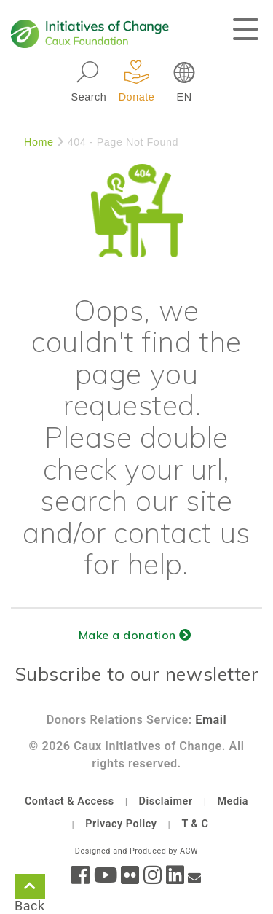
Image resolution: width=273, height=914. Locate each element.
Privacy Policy (121, 824)
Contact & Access (69, 801)
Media (232, 801)
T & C (194, 824)
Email (210, 720)
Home (39, 142)
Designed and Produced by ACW (136, 851)
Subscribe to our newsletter (137, 674)
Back (30, 889)
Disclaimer (166, 801)
